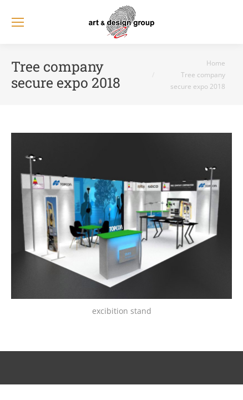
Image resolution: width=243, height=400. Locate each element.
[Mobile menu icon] (17, 22)
